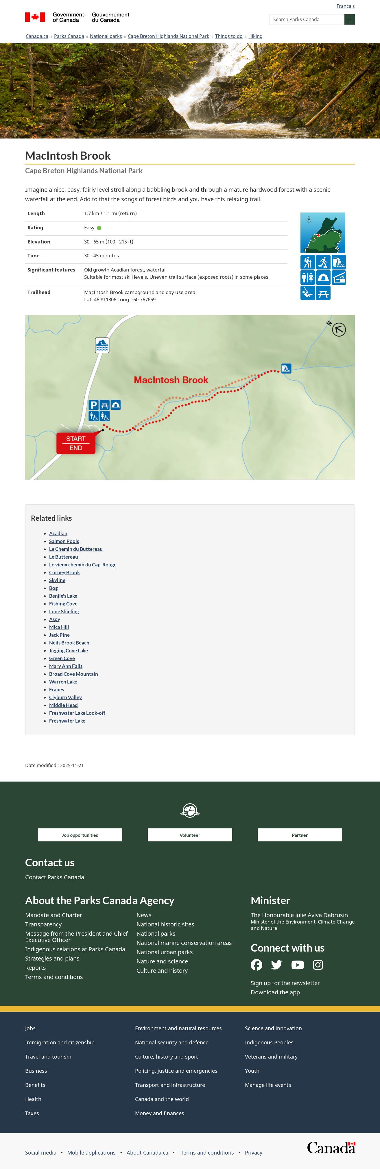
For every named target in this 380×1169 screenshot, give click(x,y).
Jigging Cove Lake (68, 650)
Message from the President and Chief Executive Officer (76, 937)
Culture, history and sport (166, 1056)
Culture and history (162, 970)
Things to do (229, 36)
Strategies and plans (52, 958)
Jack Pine (59, 635)
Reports (35, 968)
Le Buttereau (63, 557)
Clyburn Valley (65, 697)
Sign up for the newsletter (285, 983)
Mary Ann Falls (65, 666)
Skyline (57, 580)
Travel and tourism (48, 1056)
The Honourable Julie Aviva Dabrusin (303, 921)
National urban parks (164, 952)
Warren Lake (63, 682)
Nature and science (162, 961)
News (144, 915)
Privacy (253, 1152)
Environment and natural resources (178, 1028)
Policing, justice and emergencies (176, 1070)
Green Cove (62, 658)
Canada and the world (162, 1099)
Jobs (30, 1028)
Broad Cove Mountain (73, 674)
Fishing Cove (63, 604)
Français (346, 6)
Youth (252, 1070)
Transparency (43, 924)
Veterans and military (271, 1056)
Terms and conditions (54, 977)
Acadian (58, 533)
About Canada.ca (147, 1152)
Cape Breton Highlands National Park (168, 36)
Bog (53, 588)
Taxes (32, 1113)
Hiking (255, 36)
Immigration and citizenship (60, 1042)
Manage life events (268, 1084)
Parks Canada (69, 36)
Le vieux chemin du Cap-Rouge (83, 565)
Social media (40, 1152)
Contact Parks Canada (54, 877)
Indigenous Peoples (269, 1042)
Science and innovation (273, 1028)
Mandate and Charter (53, 915)
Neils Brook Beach (69, 643)
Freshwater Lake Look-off (77, 713)
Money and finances (159, 1113)
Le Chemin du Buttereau (76, 549)
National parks (106, 36)
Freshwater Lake (67, 721)
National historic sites (165, 924)
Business (36, 1070)
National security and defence (172, 1042)
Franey (56, 689)
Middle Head (63, 705)
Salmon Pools (64, 541)
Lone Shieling (64, 611)
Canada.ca (37, 36)
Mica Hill (59, 627)
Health (33, 1099)
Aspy (54, 619)
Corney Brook (64, 572)
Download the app (275, 992)
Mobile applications (91, 1152)
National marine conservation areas (184, 943)
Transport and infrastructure (170, 1084)
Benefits (35, 1084)
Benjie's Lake (63, 596)
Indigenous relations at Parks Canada (75, 949)
